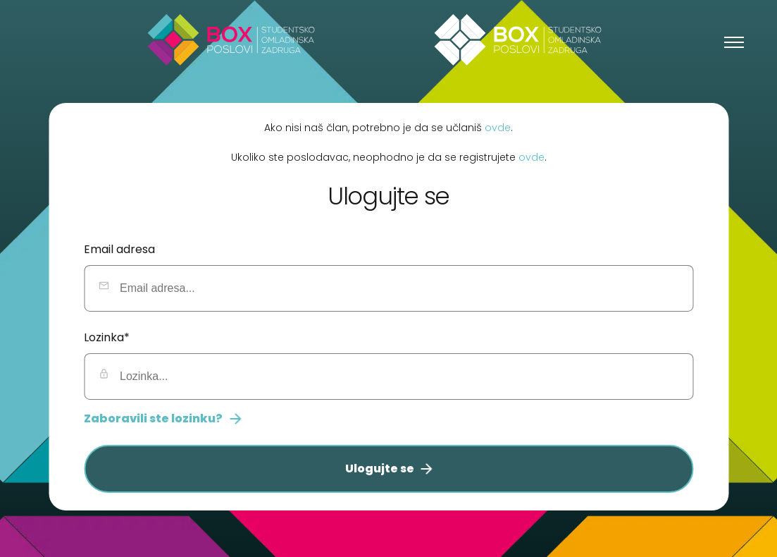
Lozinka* (107, 337)
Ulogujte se (389, 468)
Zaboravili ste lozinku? (162, 418)
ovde (498, 127)
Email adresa (119, 249)
